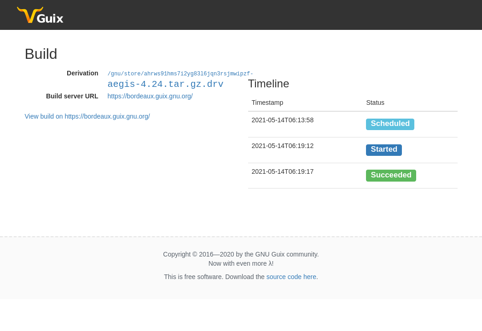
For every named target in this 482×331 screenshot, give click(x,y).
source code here (291, 276)
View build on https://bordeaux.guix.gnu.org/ (87, 116)
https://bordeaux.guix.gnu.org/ (150, 95)
